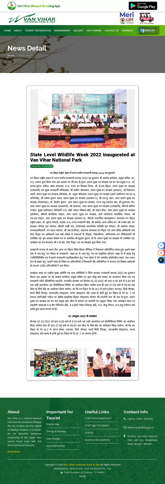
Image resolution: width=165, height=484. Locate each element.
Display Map (52, 424)
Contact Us (112, 30)
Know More (14, 451)
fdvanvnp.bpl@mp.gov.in (141, 427)
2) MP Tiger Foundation (97, 425)
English (148, 30)
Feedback (127, 30)
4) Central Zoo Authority (97, 439)
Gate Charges (53, 438)
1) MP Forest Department (98, 418)
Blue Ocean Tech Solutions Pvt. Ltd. (90, 468)
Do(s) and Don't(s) (55, 445)
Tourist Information (38, 30)
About (18, 30)
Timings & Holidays (56, 431)
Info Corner (93, 30)
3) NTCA (89, 432)
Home (7, 30)
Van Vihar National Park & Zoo (81, 464)
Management (62, 30)
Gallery (78, 30)
